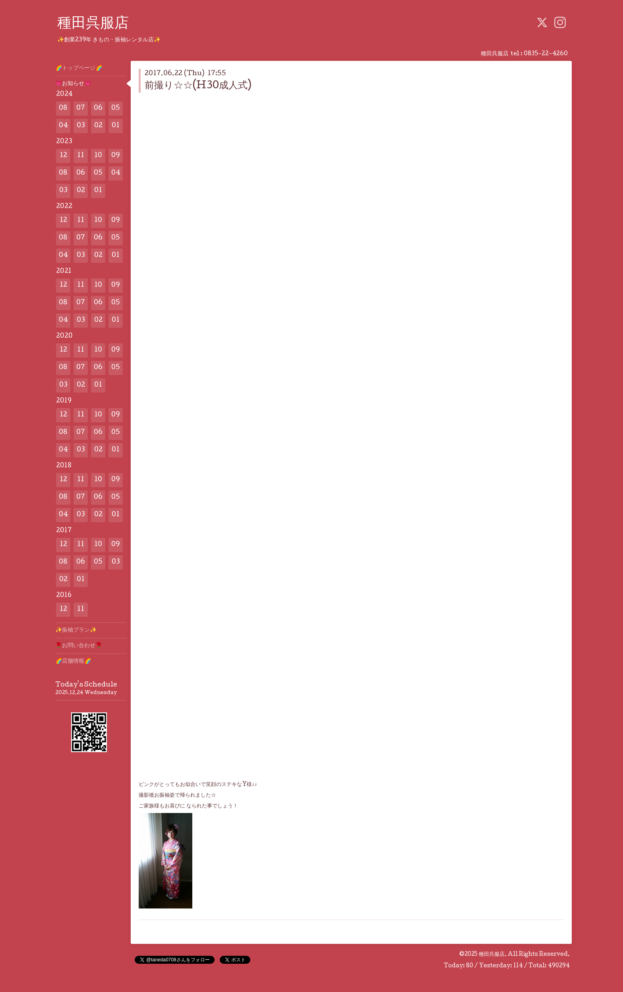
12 (63, 155)
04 (63, 126)
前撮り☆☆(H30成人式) (198, 86)
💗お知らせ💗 (73, 84)
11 (80, 155)
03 (81, 126)
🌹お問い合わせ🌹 (78, 646)
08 (63, 108)
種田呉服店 (93, 24)
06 (98, 108)
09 (115, 155)
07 (80, 108)
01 (116, 126)
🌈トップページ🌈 (78, 68)
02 (98, 126)
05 (115, 108)
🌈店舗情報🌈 (73, 661)
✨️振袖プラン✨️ (76, 630)
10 (98, 155)
